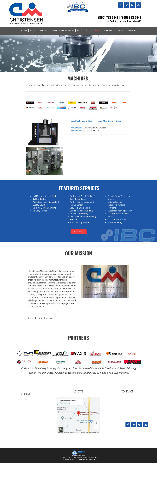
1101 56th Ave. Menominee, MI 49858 (123, 21)
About (33, 30)
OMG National (90, 460)
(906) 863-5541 (131, 17)
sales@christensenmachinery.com (126, 415)
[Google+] (132, 5)
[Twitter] (126, 5)
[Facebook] (120, 5)
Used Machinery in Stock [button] (109, 121)
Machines (96, 30)
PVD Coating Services (63, 30)
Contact (120, 30)
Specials (108, 30)
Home (24, 30)
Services (44, 30)
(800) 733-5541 (108, 17)
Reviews (132, 30)
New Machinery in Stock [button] (82, 121)
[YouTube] (138, 5)
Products (82, 30)
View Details (76, 127)
